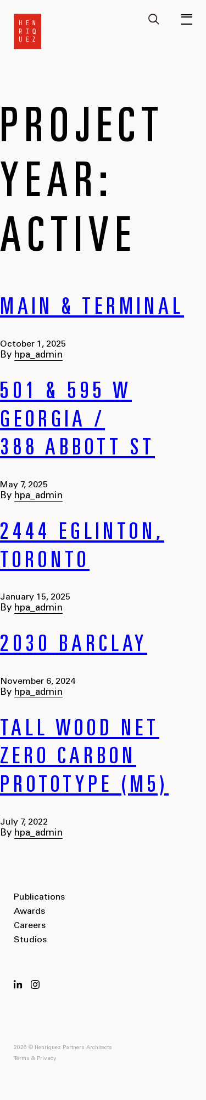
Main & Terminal (92, 308)
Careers (30, 926)
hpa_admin (38, 355)
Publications (39, 897)
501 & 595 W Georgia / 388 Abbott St (77, 421)
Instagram (35, 984)
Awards (29, 911)
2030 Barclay (73, 646)
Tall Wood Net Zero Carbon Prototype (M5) (84, 758)
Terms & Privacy (35, 1059)
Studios (30, 940)
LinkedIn (18, 984)
